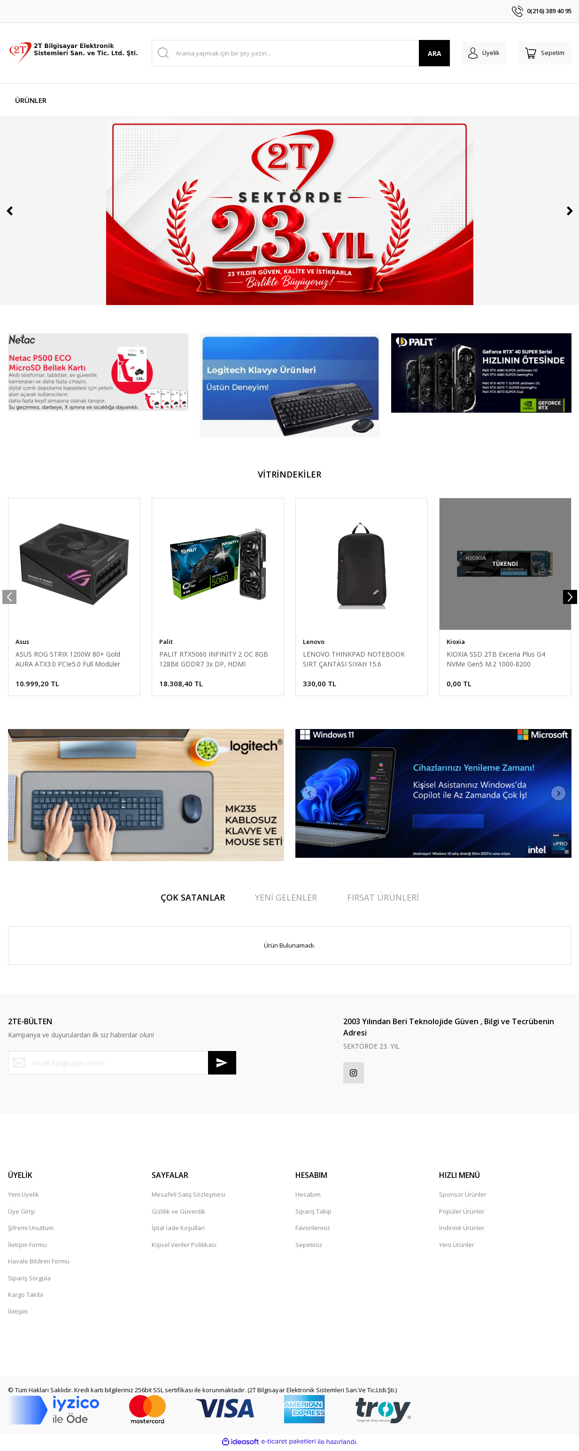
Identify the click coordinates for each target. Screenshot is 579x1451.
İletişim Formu (27, 1247)
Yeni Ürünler (456, 1247)
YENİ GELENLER (286, 897)
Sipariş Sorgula (29, 1280)
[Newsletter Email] (122, 1063)
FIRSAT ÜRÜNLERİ (383, 897)
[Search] (296, 53)
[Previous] (9, 211)
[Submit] (222, 1063)
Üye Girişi (21, 1213)
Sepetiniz (308, 1247)
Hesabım (308, 1196)
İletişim (18, 1314)
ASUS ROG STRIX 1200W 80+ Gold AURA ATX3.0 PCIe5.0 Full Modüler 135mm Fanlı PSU (67, 659)
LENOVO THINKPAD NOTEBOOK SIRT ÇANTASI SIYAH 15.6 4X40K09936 (354, 659)
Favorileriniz (312, 1230)
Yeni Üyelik (23, 1196)
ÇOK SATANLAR (193, 897)
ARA (425, 53)
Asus (22, 641)
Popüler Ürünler (462, 1213)
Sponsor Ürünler (462, 1196)
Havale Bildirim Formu (38, 1263)
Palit (166, 641)
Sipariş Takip (313, 1213)
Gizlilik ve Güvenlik (178, 1213)
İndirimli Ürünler (462, 1230)
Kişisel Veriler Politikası (184, 1247)
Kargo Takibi (25, 1297)
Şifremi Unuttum (31, 1230)
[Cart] (542, 53)
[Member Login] (477, 53)
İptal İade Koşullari (178, 1230)
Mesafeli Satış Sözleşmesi (188, 1196)
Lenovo (313, 641)
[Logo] (74, 52)
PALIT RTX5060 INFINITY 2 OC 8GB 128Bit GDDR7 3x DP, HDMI (213, 659)
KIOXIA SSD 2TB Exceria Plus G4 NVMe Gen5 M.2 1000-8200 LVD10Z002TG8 (496, 659)
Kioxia (456, 641)
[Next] (569, 211)
